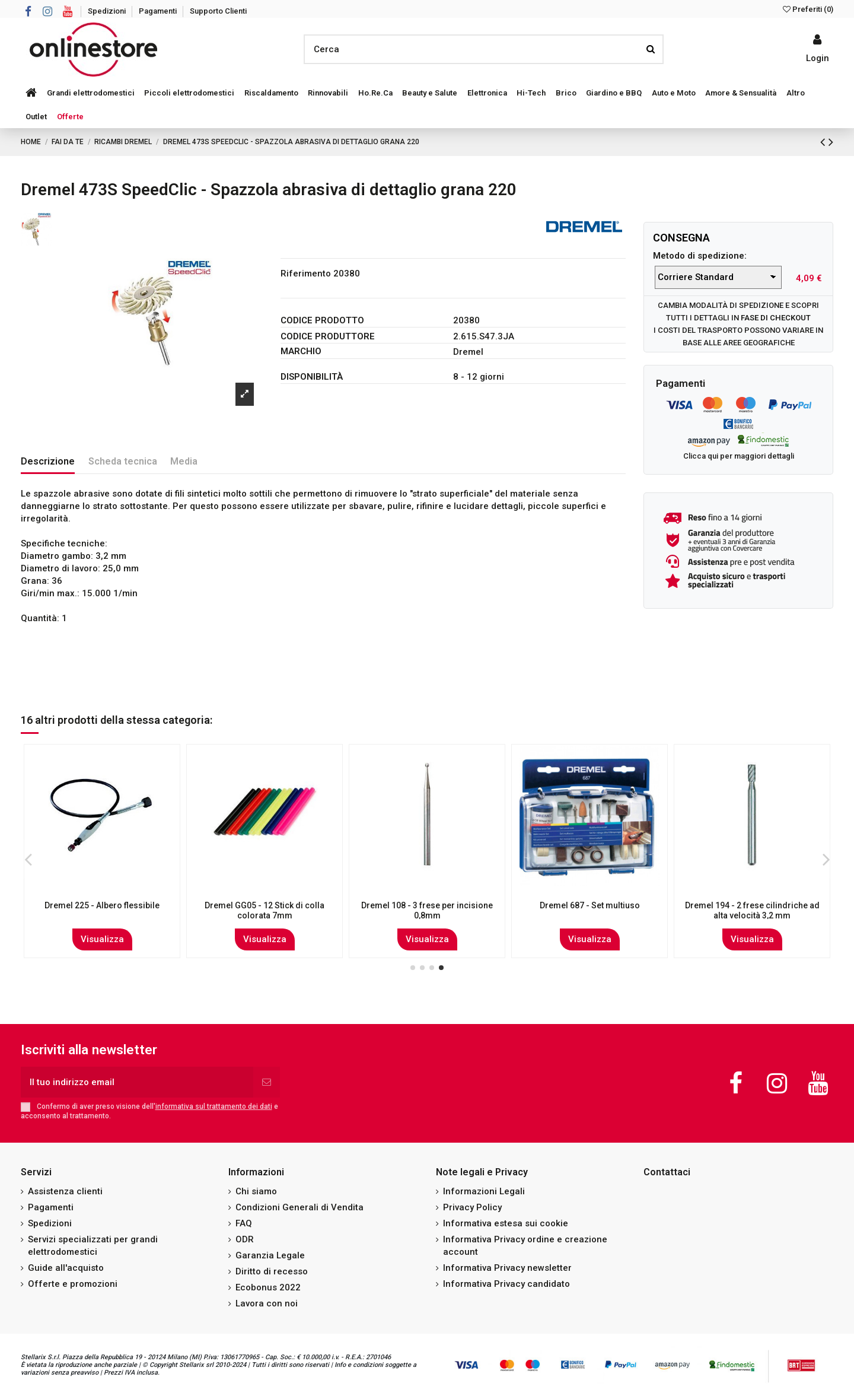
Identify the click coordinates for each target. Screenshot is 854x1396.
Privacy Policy (472, 1207)
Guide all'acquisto (66, 1268)
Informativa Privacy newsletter (507, 1268)
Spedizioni (108, 11)
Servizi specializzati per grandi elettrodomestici (93, 1245)
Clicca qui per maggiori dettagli (738, 455)
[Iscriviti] (266, 1082)
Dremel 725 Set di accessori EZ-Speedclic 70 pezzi (264, 910)
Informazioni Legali (484, 1191)
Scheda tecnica (122, 461)
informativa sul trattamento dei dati (213, 1106)
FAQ (243, 1223)
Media (183, 461)
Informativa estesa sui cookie (505, 1223)
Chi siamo (256, 1191)
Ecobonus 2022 (268, 1287)
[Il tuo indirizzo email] (137, 1082)
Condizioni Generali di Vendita (299, 1207)
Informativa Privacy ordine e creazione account (525, 1245)
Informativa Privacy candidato (506, 1284)
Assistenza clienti (65, 1191)
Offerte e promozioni (72, 1284)
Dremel (468, 351)
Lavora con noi (266, 1303)
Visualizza (102, 939)
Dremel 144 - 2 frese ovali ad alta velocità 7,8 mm (752, 910)
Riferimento (306, 273)
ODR (244, 1239)
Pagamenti (159, 11)
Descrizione (48, 461)
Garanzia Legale (270, 1255)
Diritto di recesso (271, 1271)
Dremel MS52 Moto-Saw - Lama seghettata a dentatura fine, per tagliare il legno (589, 915)
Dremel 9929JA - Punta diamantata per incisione (102, 910)
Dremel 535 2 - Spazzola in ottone (427, 905)
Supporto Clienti (218, 11)
